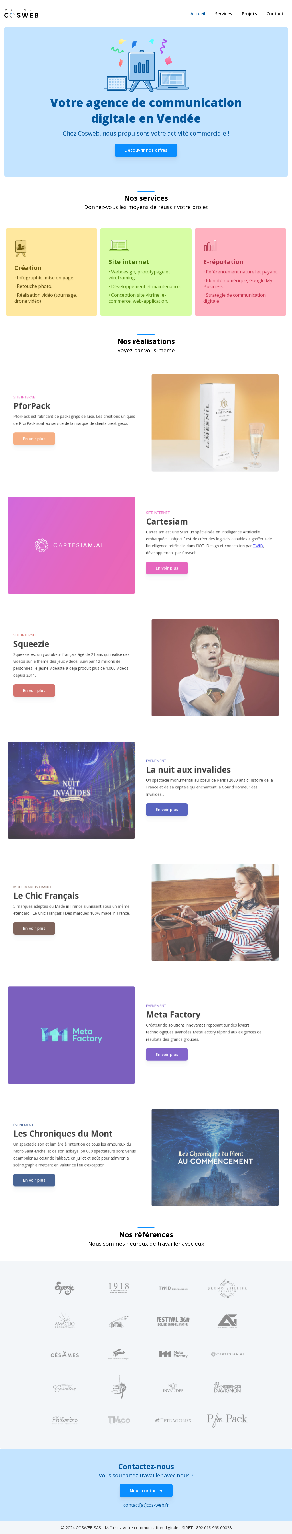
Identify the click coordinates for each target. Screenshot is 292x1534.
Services (223, 13)
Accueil (197, 13)
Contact (275, 13)
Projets (249, 13)
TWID (249, 545)
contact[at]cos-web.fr (146, 1505)
